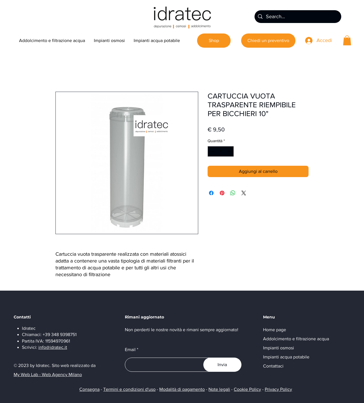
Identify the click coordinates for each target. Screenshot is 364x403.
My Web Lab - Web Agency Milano (48, 374)
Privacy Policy (278, 389)
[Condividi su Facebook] (211, 193)
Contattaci (273, 366)
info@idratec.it (52, 347)
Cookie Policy (247, 389)
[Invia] (222, 365)
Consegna (89, 389)
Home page (274, 329)
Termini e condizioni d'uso (129, 389)
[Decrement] (212, 151)
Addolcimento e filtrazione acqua (296, 338)
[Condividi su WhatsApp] (232, 193)
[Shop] (214, 40)
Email (130, 349)
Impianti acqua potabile (286, 356)
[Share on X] (243, 193)
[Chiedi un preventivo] (268, 40)
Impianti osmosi (278, 347)
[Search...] (297, 16)
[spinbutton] (221, 151)
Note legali (219, 389)
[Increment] (229, 151)
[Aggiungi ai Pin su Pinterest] (222, 193)
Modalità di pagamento (182, 389)
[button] (347, 40)
